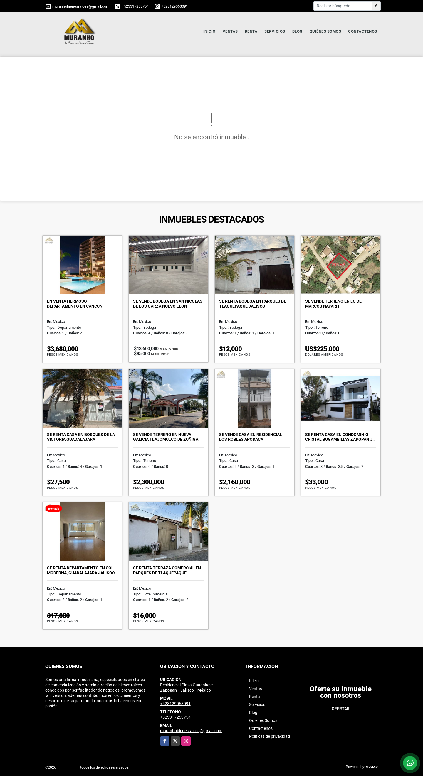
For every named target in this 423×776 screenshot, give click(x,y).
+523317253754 (135, 6)
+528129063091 (174, 6)
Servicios (274, 31)
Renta (251, 31)
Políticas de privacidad (269, 736)
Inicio (209, 31)
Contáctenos (362, 31)
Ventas (230, 31)
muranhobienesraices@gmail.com (80, 6)
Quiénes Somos (325, 31)
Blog (297, 31)
